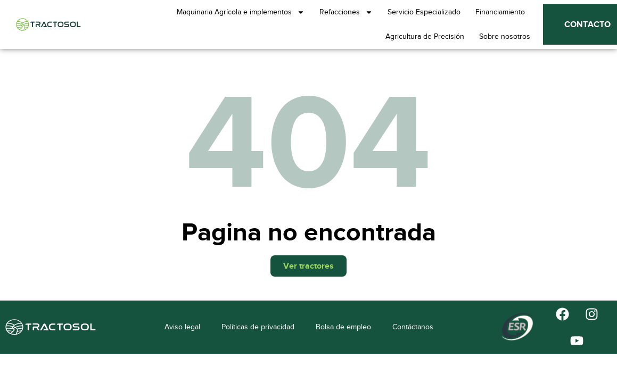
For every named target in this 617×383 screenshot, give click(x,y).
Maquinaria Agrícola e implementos (241, 12)
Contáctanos (412, 327)
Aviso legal (182, 327)
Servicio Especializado (424, 12)
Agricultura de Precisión (424, 36)
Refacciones (346, 12)
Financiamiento (500, 12)
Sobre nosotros (504, 36)
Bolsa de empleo (343, 327)
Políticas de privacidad (257, 327)
